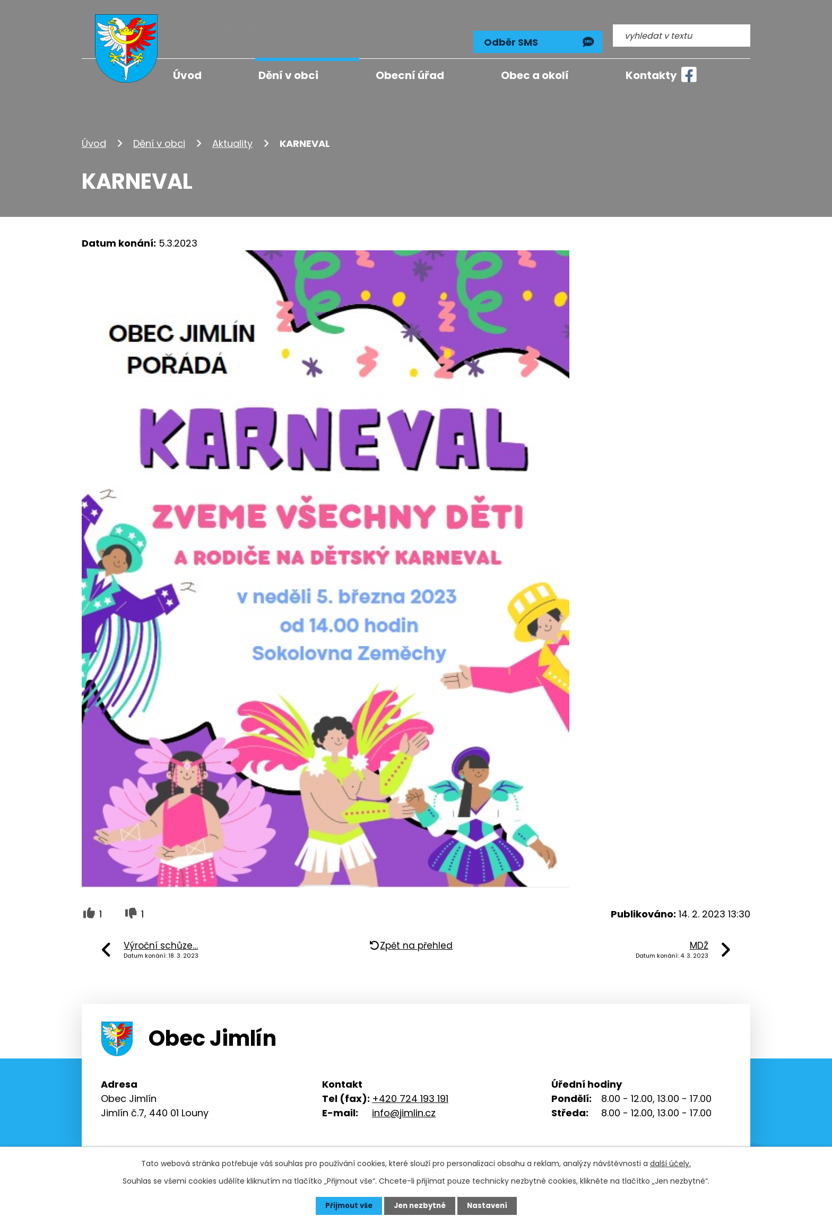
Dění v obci (159, 134)
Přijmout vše (345, 1205)
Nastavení (490, 1205)
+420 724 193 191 (410, 1089)
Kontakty (651, 75)
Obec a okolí (535, 75)
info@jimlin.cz (404, 1103)
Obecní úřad (410, 75)
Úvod (94, 134)
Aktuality (232, 134)
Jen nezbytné (420, 1205)
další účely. (670, 1163)
